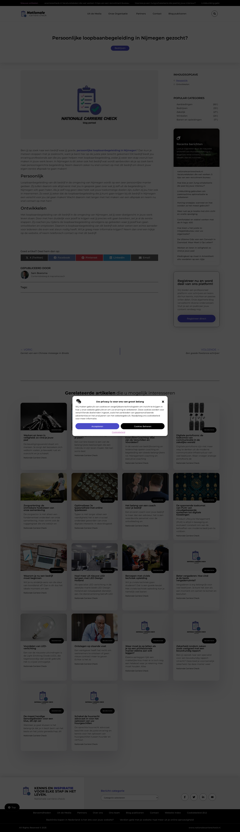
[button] (163, 401)
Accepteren (97, 426)
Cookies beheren (142, 426)
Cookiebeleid (118, 432)
